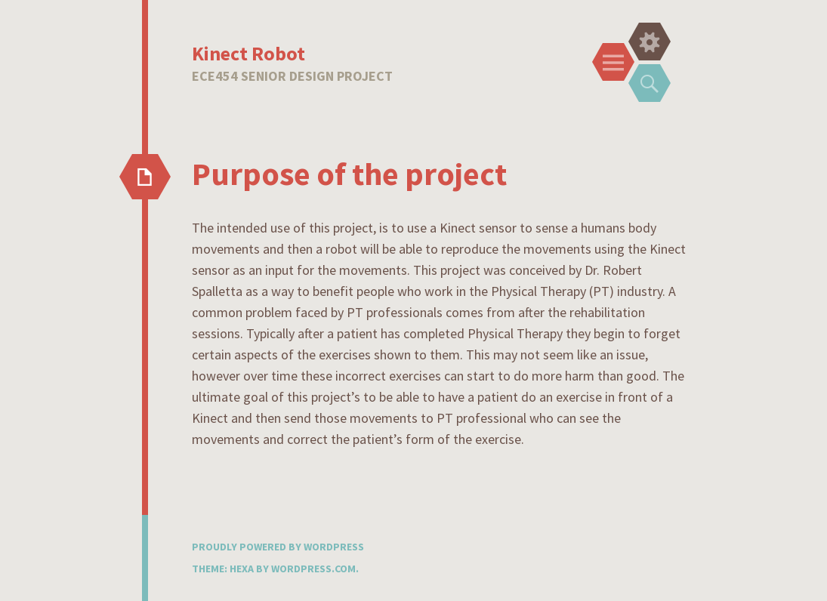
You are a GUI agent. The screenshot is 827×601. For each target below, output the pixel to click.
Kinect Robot (248, 53)
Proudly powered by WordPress (278, 546)
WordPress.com (313, 568)
